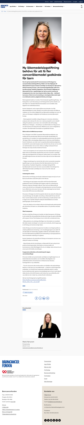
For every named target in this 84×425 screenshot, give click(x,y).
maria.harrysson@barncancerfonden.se (33, 348)
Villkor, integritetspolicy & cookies (11, 409)
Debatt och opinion (27, 292)
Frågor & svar (47, 395)
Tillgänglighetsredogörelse (9, 414)
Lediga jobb (5, 407)
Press (5, 11)
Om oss (4, 405)
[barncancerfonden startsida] (4, 6)
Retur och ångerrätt (7, 412)
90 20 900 (13, 401)
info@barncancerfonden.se (55, 401)
